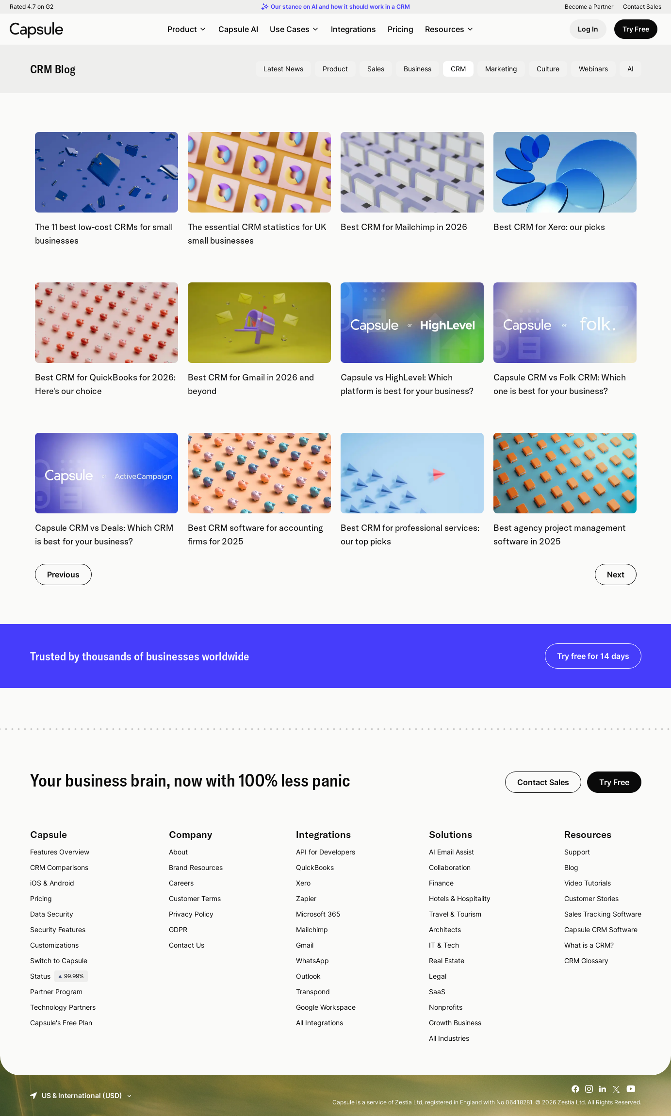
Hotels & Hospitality (460, 898)
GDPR (178, 929)
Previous (63, 574)
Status (59, 976)
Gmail (304, 945)
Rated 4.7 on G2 (31, 7)
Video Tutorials (587, 883)
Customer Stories (591, 898)
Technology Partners (63, 1007)
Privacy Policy (191, 914)
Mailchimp (312, 929)
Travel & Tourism (455, 914)
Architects (445, 929)
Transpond (313, 991)
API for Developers (325, 852)
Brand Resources (196, 867)
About (178, 852)
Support (577, 852)
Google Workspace (326, 1007)
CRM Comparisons (59, 867)
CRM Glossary (586, 960)
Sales (375, 69)
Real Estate (446, 960)
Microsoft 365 (318, 914)
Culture (548, 69)
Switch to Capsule (58, 960)
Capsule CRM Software (601, 929)
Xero (303, 883)
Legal (437, 976)
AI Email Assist (451, 852)
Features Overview (59, 852)
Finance (441, 883)
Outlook (308, 976)
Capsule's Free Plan (61, 1022)
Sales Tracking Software (602, 914)
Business (417, 69)
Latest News (283, 69)
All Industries (449, 1038)
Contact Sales (642, 7)
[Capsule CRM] (36, 29)
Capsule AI (238, 29)
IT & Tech (444, 945)
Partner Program (56, 991)
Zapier (306, 898)
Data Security (51, 914)
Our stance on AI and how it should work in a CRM (340, 7)
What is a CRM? (589, 945)
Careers (181, 883)
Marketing (501, 69)
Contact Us (186, 945)
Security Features (57, 929)
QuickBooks (315, 867)
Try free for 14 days (593, 656)
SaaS (437, 991)
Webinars (593, 69)
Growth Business (455, 1022)
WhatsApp (312, 960)
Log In (588, 29)
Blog (571, 867)
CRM (458, 69)
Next (615, 574)
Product (335, 69)
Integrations (353, 29)
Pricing (400, 29)
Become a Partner (589, 7)
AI (630, 69)
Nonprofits (445, 1007)
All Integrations (319, 1022)
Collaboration (450, 867)
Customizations (54, 945)
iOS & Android (52, 883)
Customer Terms (195, 898)
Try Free (635, 29)
